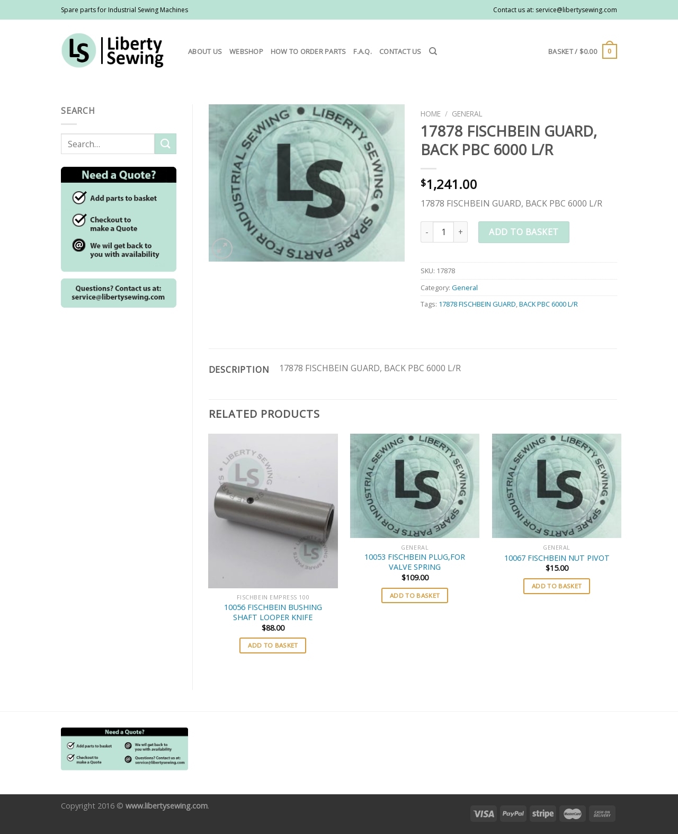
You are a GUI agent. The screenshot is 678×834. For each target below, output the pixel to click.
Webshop (246, 51)
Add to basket (523, 232)
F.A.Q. (362, 51)
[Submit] (165, 143)
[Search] (433, 51)
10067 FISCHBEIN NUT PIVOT (557, 558)
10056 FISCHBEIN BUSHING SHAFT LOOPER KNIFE (273, 612)
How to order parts (308, 51)
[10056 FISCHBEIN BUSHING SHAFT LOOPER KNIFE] (272, 511)
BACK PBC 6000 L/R (548, 304)
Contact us (400, 51)
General (467, 114)
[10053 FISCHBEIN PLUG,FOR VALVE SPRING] (414, 486)
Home (431, 114)
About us (205, 51)
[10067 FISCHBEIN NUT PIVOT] (556, 486)
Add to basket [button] (273, 645)
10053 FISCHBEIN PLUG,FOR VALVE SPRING (414, 562)
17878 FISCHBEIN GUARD (477, 304)
